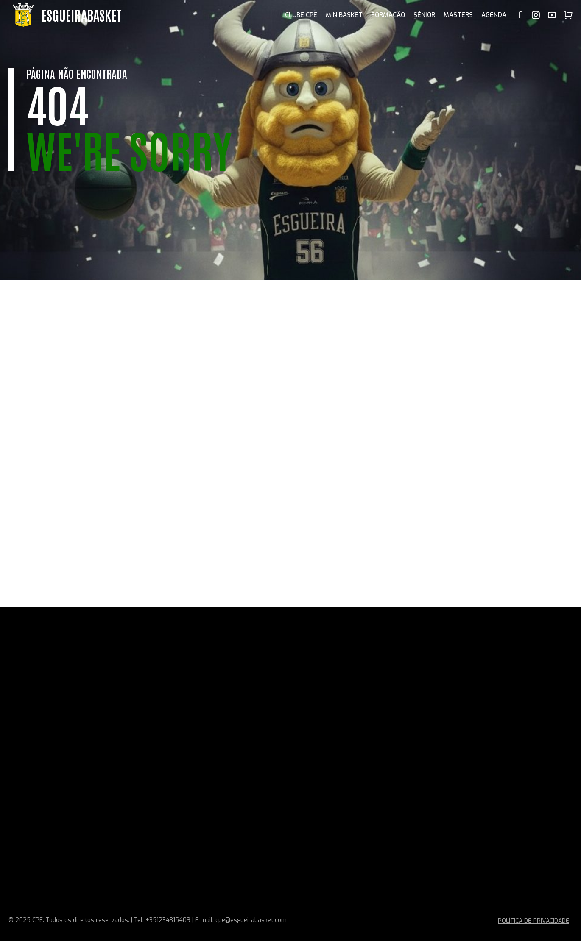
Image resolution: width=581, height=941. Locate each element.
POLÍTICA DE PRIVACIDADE (533, 921)
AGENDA (493, 15)
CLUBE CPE (301, 15)
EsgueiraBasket (81, 14)
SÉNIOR (424, 15)
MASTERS (458, 15)
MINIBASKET (344, 15)
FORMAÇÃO (388, 15)
